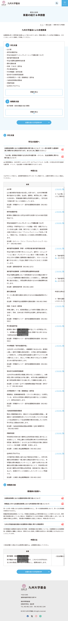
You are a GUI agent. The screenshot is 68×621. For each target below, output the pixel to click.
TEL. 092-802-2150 (27, 607)
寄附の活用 (48, 24)
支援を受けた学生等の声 (33, 122)
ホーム (41, 24)
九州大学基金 (14, 3)
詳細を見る (34, 92)
